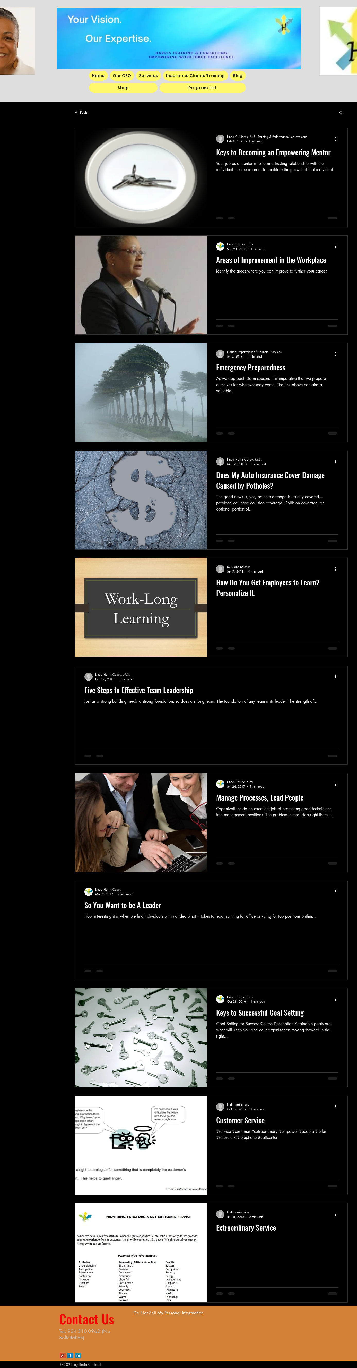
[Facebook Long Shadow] (70, 1355)
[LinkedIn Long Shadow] (78, 1355)
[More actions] (337, 139)
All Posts (81, 112)
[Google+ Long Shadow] (63, 1355)
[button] (341, 113)
